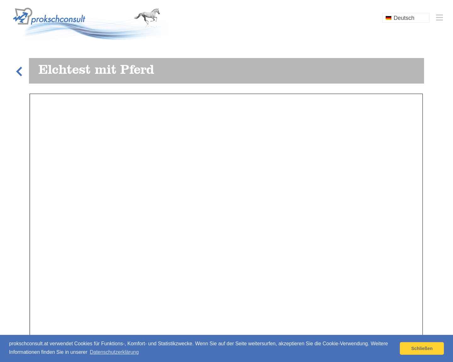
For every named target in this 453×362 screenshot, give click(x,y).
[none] (405, 18)
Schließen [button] (422, 348)
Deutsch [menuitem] (404, 18)
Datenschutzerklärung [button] (114, 352)
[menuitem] (405, 18)
